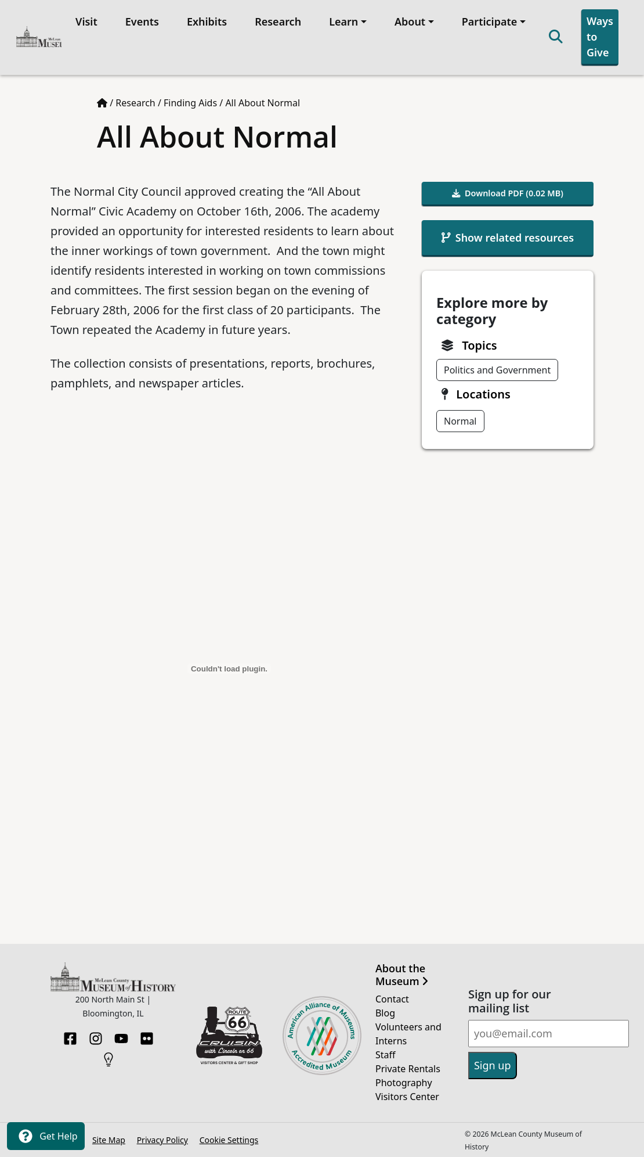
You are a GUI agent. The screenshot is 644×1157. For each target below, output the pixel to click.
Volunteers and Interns (408, 1034)
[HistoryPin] (108, 1055)
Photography (403, 1082)
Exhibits (207, 21)
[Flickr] (147, 1035)
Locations (483, 394)
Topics (479, 345)
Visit (86, 21)
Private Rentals (407, 1068)
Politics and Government (497, 370)
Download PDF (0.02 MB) (507, 193)
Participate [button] (490, 21)
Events (142, 21)
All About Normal (262, 102)
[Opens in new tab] (229, 1034)
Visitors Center (407, 1096)
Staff (385, 1054)
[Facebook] (70, 1035)
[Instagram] (96, 1035)
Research (278, 21)
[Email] (548, 1033)
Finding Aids (190, 102)
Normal (460, 421)
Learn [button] (343, 21)
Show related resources (508, 238)
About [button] (410, 21)
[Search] (556, 37)
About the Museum (401, 974)
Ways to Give (600, 36)
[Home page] (102, 102)
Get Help (46, 1136)
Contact (392, 999)
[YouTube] (121, 1035)
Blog (385, 1013)
